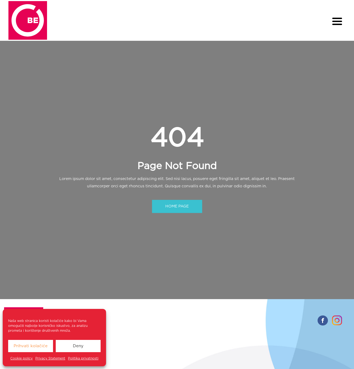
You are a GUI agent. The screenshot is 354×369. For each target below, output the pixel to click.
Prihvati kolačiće (31, 346)
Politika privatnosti (83, 358)
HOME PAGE (177, 206)
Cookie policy (21, 358)
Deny (78, 346)
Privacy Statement (50, 358)
